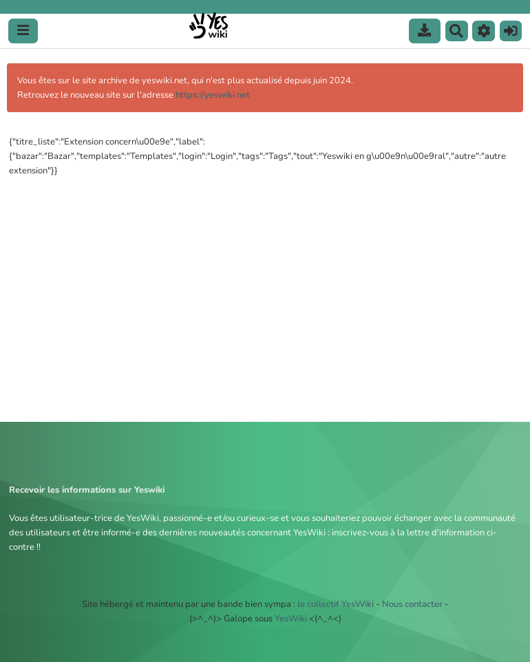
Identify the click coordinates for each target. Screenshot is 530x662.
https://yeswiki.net (213, 95)
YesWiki (291, 618)
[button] (483, 31)
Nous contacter (412, 604)
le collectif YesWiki (335, 604)
